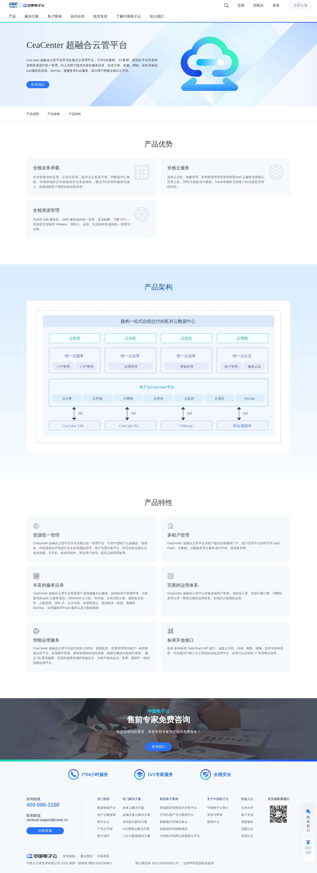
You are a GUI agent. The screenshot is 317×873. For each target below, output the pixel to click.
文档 (240, 5)
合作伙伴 (77, 16)
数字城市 (103, 836)
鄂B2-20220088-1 (100, 863)
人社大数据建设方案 (136, 836)
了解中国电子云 (128, 16)
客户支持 (247, 814)
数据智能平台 (106, 807)
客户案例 (55, 16)
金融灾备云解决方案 (136, 814)
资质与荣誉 (215, 814)
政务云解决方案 (133, 807)
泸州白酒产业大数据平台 (177, 814)
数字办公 (103, 822)
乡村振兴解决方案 (135, 822)
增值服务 (247, 822)
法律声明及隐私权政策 (198, 863)
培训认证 (247, 836)
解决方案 (32, 16)
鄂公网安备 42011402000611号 (157, 863)
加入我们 (157, 16)
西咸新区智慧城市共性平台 (178, 807)
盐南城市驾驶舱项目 (174, 829)
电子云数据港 (106, 814)
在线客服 (45, 831)
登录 (276, 5)
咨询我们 (38, 84)
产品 (12, 16)
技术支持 (100, 16)
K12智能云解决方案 (136, 829)
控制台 (258, 5)
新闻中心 (213, 822)
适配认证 (247, 829)
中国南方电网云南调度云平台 (180, 836)
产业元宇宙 (105, 829)
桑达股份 (86, 856)
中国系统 (103, 856)
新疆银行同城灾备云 (174, 822)
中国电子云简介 (218, 807)
